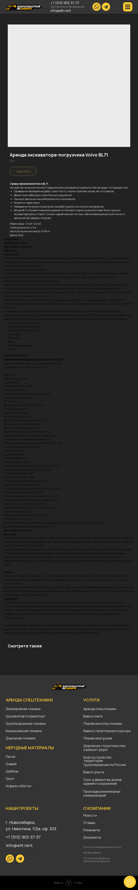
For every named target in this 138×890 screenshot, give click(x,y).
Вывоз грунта (93, 772)
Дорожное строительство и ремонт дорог (104, 748)
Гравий (11, 764)
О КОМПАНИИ (97, 808)
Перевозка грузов (97, 738)
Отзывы (89, 822)
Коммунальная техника (24, 731)
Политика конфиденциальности (102, 847)
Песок (11, 756)
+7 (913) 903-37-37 (65, 3)
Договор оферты (92, 852)
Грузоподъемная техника (26, 723)
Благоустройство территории (97, 759)
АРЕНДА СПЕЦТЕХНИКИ (29, 700)
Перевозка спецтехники (102, 723)
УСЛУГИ (91, 700)
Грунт (10, 778)
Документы (92, 837)
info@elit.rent (61, 10)
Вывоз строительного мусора (106, 731)
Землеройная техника (23, 709)
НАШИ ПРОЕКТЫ (22, 808)
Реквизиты (91, 830)
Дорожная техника (20, 738)
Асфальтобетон (18, 786)
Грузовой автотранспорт (26, 716)
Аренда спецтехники (99, 709)
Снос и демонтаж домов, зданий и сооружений (102, 781)
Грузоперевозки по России (104, 764)
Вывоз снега (92, 716)
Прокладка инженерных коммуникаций (101, 793)
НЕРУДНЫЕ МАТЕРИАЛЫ (30, 747)
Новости (90, 815)
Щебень (12, 771)
